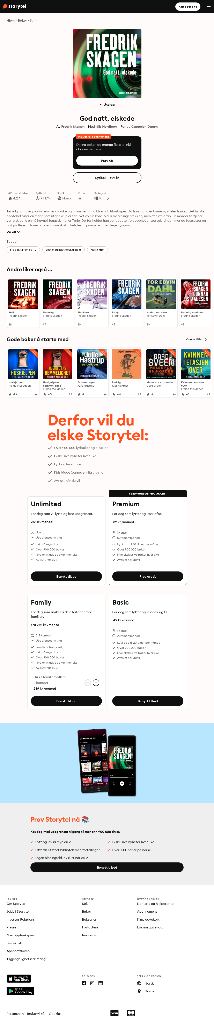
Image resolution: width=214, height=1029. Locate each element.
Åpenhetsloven (18, 951)
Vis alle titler (196, 339)
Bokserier (89, 919)
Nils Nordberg (106, 126)
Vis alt (13, 232)
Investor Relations (21, 919)
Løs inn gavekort (150, 927)
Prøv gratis (147, 576)
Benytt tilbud (66, 576)
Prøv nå (107, 161)
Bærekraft (15, 943)
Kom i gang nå (188, 6)
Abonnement (147, 911)
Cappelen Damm (144, 126)
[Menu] (209, 6)
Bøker (22, 20)
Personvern (15, 1014)
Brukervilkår (36, 1014)
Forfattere (90, 927)
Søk (85, 904)
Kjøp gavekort (148, 919)
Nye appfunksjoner (21, 935)
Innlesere (89, 935)
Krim (33, 20)
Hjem (11, 20)
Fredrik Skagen (73, 126)
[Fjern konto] (87, 682)
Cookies (55, 1014)
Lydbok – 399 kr (107, 178)
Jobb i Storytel (18, 911)
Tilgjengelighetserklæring (26, 959)
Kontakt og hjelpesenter (156, 904)
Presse (11, 927)
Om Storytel (16, 904)
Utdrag (107, 104)
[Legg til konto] (96, 682)
